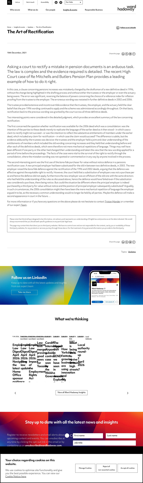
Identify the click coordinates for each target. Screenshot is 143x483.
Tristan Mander (112, 202)
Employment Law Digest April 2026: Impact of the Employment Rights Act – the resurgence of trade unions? (113, 349)
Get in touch (30, 2)
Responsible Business (94, 10)
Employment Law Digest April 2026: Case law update (70, 346)
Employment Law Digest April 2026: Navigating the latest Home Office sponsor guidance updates (29, 348)
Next (127, 393)
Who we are (15, 10)
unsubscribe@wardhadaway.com (43, 445)
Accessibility (45, 2)
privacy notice (31, 449)
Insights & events (70, 10)
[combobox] (74, 2)
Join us (17, 2)
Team (23, 205)
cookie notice (51, 449)
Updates (30, 27)
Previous (15, 393)
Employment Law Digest (28, 337)
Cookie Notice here (15, 476)
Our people (50, 10)
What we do (33, 10)
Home (9, 27)
